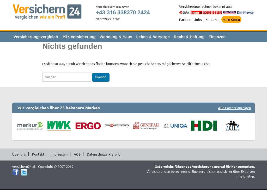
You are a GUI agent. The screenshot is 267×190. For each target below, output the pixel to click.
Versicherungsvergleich (36, 37)
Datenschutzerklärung (103, 154)
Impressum (59, 154)
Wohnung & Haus (116, 37)
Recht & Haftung (189, 37)
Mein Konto (231, 19)
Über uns (19, 154)
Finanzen (217, 37)
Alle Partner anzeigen (234, 107)
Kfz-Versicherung (79, 37)
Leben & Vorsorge (153, 37)
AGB (77, 154)
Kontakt (211, 19)
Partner (185, 19)
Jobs (198, 19)
